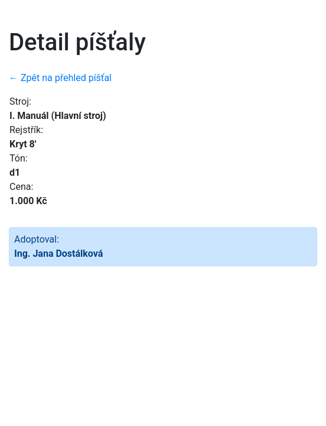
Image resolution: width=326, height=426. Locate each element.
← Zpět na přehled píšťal (60, 77)
